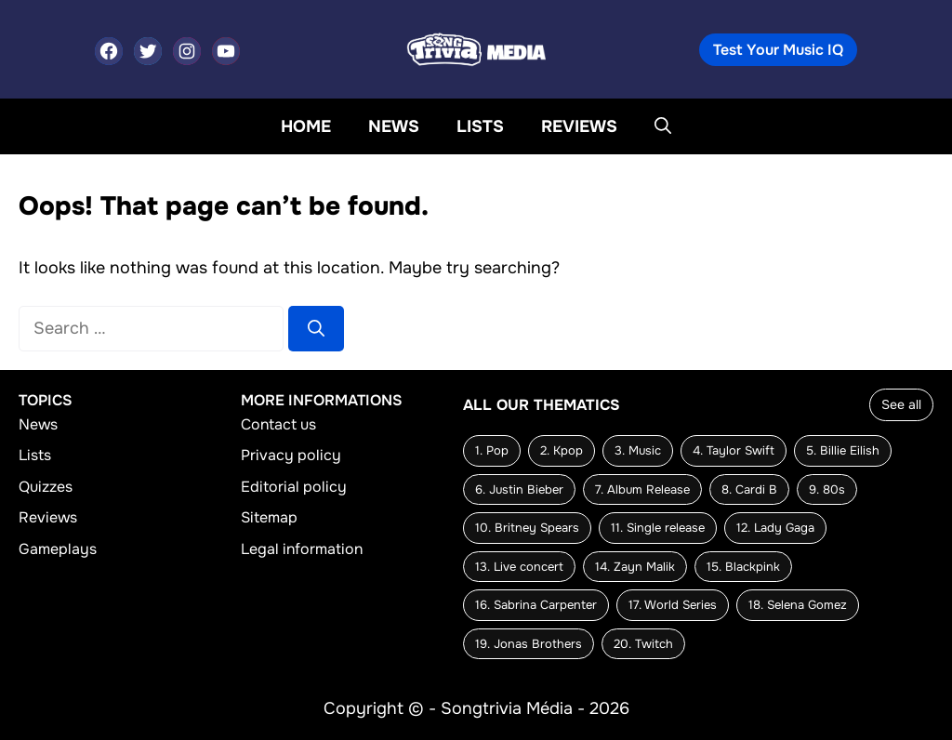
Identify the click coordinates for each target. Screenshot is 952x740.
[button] (663, 126)
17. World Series (672, 605)
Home (306, 126)
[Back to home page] (476, 48)
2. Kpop (561, 450)
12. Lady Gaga (775, 527)
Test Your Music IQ (778, 49)
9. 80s (827, 489)
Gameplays (58, 549)
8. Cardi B (749, 489)
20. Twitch (643, 644)
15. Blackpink (743, 567)
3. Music (638, 450)
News (393, 126)
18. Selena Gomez (797, 605)
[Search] (316, 328)
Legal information (302, 549)
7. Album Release (642, 489)
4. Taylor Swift (733, 450)
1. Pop (492, 450)
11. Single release (658, 527)
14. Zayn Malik (635, 567)
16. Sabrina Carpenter (536, 605)
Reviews (579, 126)
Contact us (278, 424)
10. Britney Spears (527, 527)
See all (901, 404)
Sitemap (269, 518)
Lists (480, 126)
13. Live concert (519, 567)
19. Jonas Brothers (528, 644)
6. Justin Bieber (519, 489)
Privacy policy (291, 456)
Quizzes (46, 486)
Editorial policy (294, 486)
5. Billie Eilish (842, 450)
